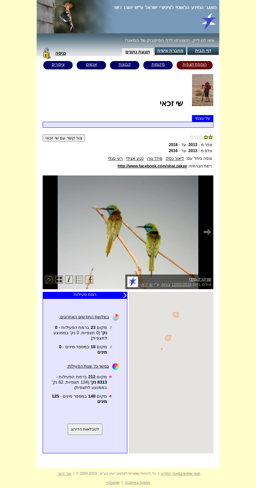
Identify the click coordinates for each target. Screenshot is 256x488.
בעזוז (166, 284)
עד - (177, 144)
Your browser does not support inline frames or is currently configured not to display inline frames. (171, 372)
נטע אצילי (134, 158)
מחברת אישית (170, 50)
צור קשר (64, 473)
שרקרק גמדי (200, 279)
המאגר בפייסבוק (137, 482)
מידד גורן (154, 158)
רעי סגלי (115, 158)
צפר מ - (200, 144)
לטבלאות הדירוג (85, 429)
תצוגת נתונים (137, 51)
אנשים (91, 64)
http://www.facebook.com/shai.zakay (152, 166)
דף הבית (203, 50)
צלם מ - (200, 150)
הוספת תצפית (195, 64)
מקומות (158, 64)
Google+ (113, 482)
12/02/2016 (182, 284)
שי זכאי (147, 284)
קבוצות (125, 64)
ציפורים (58, 64)
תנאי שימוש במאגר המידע (180, 473)
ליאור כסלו (175, 158)
